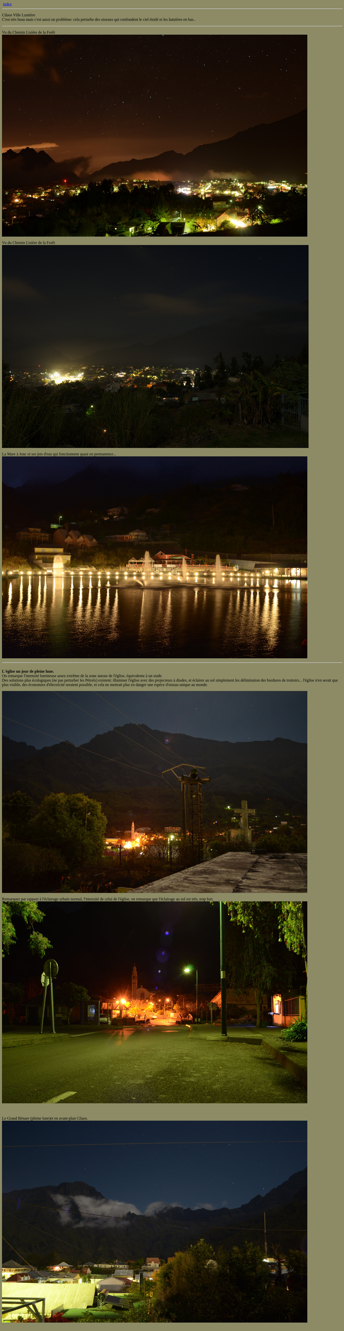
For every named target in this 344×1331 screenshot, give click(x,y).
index (7, 4)
